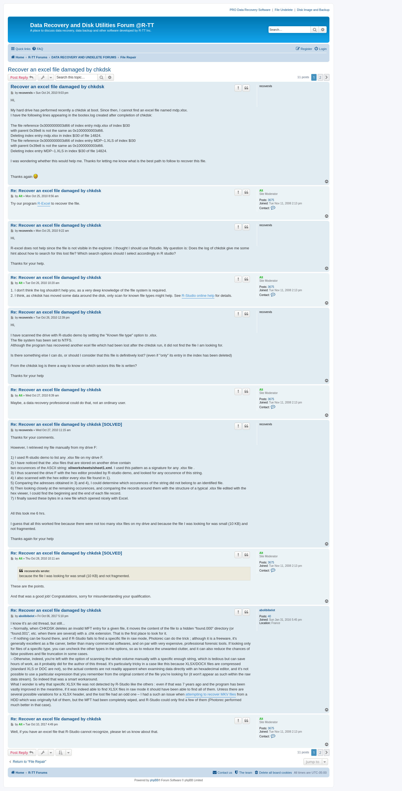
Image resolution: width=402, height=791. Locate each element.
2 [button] (320, 77)
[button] (326, 77)
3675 (271, 200)
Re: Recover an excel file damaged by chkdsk (56, 190)
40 (269, 616)
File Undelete (284, 9)
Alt (261, 190)
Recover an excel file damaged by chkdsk (59, 69)
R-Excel (43, 203)
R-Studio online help (198, 295)
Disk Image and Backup (313, 9)
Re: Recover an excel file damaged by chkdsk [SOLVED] (66, 424)
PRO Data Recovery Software (250, 9)
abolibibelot (267, 610)
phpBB (154, 780)
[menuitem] (37, 49)
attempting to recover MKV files (211, 694)
